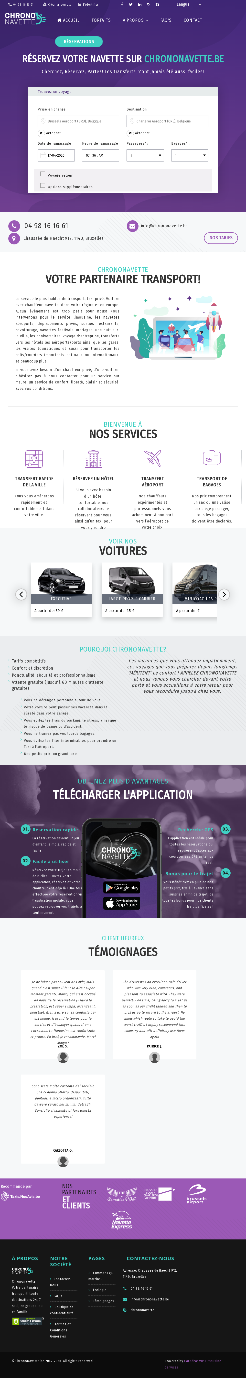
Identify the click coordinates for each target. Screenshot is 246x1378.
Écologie (99, 1290)
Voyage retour (60, 175)
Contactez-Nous (61, 1282)
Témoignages (103, 1301)
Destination (137, 109)
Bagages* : (180, 143)
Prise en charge (52, 109)
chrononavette (138, 1310)
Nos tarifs (221, 238)
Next (224, 594)
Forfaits (101, 20)
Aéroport (49, 133)
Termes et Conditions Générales (60, 1330)
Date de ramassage (54, 143)
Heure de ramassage (100, 143)
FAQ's (166, 20)
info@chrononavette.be (146, 1299)
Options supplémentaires (70, 186)
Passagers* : (137, 143)
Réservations (79, 41)
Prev (21, 594)
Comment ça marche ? (100, 1276)
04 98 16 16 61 (138, 1289)
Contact (193, 20)
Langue (183, 4)
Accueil (68, 20)
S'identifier (90, 4)
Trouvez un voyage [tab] (54, 91)
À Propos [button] (135, 20)
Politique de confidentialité (62, 1310)
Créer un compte (60, 4)
